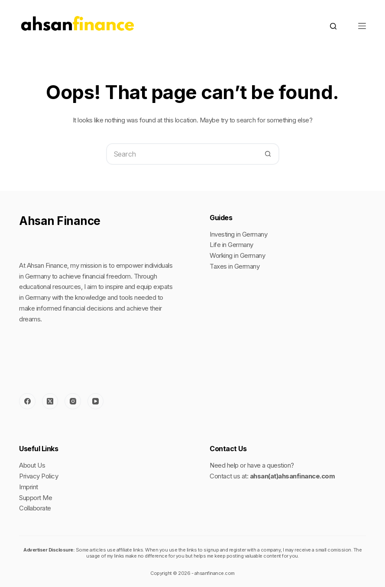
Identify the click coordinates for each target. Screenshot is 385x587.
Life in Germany (231, 245)
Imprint (28, 487)
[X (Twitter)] (50, 401)
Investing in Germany (238, 234)
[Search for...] (182, 154)
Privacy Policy (38, 476)
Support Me (35, 498)
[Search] (333, 26)
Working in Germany (237, 255)
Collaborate (35, 508)
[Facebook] (27, 401)
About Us (32, 465)
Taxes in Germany (234, 266)
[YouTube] (95, 401)
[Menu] (362, 26)
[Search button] (268, 154)
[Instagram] (73, 401)
